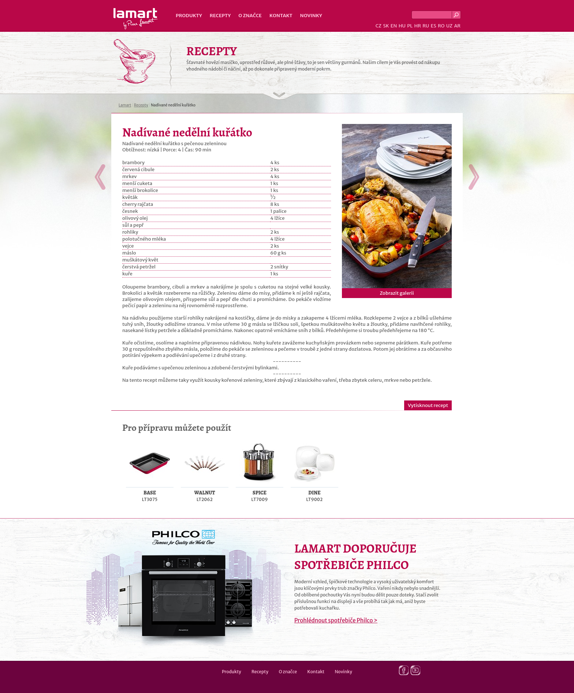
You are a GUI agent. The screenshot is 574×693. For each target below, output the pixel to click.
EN (394, 26)
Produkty (189, 15)
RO (441, 26)
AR (457, 26)
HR (417, 26)
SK (386, 26)
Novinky (311, 15)
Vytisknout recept (428, 405)
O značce (250, 15)
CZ (378, 26)
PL (410, 26)
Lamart (135, 18)
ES (433, 26)
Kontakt (280, 15)
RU (425, 26)
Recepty (220, 15)
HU (402, 26)
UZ (449, 26)
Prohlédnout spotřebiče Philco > (335, 620)
